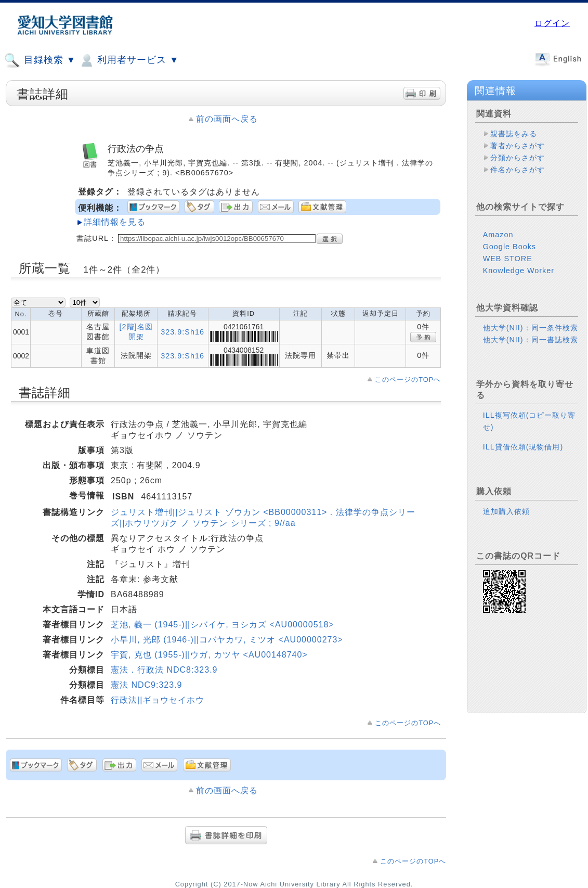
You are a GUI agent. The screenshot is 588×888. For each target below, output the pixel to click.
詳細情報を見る (115, 221)
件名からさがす (517, 169)
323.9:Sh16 (182, 332)
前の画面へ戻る (227, 118)
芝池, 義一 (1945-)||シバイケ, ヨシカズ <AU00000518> (222, 624)
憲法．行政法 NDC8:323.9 (164, 669)
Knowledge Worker (518, 270)
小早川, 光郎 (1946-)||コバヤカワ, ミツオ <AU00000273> (227, 639)
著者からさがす (517, 145)
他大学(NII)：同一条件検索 (530, 328)
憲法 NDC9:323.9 (146, 684)
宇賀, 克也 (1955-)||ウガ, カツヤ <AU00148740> (209, 654)
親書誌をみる (513, 134)
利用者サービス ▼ (129, 60)
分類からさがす (517, 157)
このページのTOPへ (408, 379)
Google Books (509, 246)
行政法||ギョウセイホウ (157, 700)
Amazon (498, 234)
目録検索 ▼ (40, 60)
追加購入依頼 (506, 511)
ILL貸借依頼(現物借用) (523, 447)
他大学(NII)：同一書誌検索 (530, 340)
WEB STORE (507, 258)
